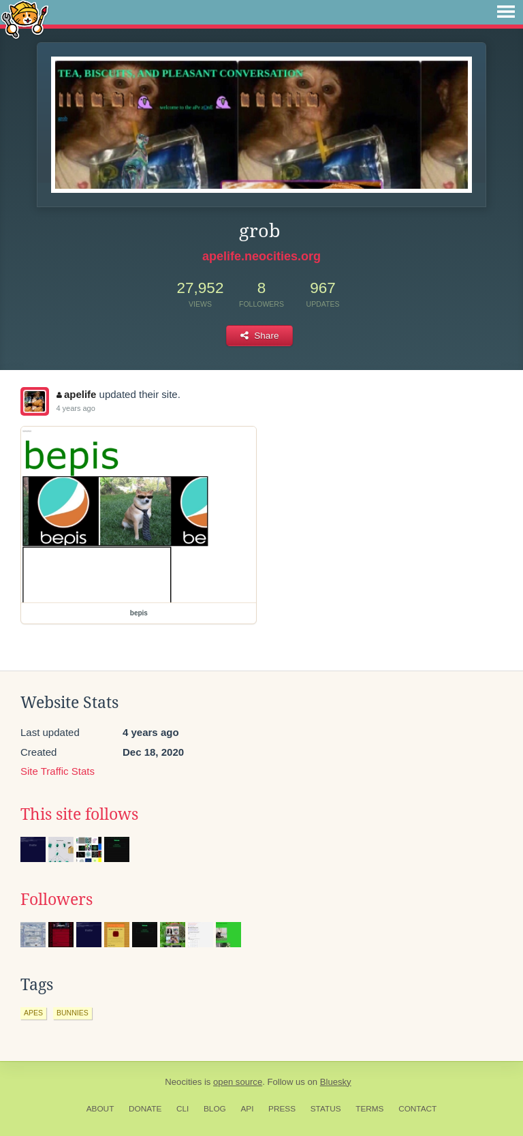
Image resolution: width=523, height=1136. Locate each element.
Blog (215, 1109)
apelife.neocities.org (261, 256)
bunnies (73, 1013)
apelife (76, 394)
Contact (417, 1109)
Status (326, 1109)
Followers (56, 899)
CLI (182, 1109)
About (100, 1109)
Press (282, 1109)
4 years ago (75, 408)
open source (237, 1082)
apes (33, 1013)
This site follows (79, 814)
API (246, 1109)
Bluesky (335, 1082)
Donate (145, 1109)
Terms (369, 1109)
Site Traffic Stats (57, 771)
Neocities (183, 1082)
